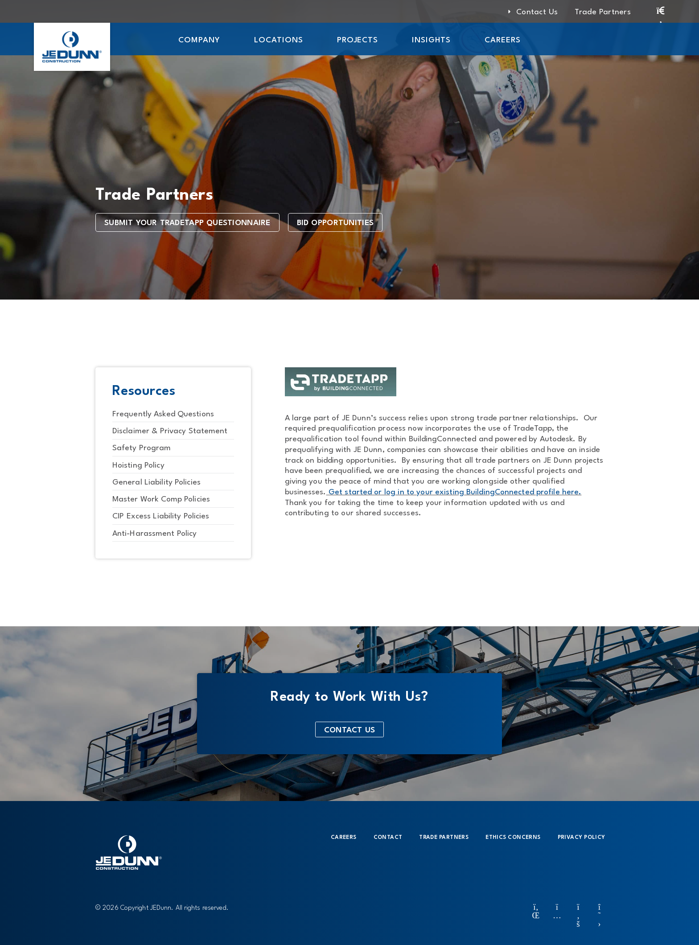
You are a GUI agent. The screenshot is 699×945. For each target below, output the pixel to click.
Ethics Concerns (512, 837)
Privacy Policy (581, 837)
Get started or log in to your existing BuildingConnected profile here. (454, 492)
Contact (388, 837)
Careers (344, 837)
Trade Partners (444, 837)
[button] (199, 39)
